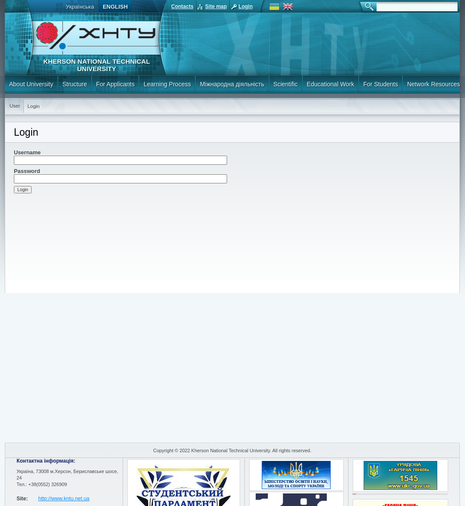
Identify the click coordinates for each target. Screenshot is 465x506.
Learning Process (167, 84)
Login (245, 6)
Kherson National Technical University (96, 65)
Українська (80, 6)
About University (31, 84)
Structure (74, 84)
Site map (216, 6)
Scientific (285, 84)
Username (27, 152)
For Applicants (115, 84)
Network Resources (433, 84)
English (115, 6)
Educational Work (330, 84)
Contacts (182, 6)
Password (27, 171)
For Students (380, 84)
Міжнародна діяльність (232, 84)
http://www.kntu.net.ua (63, 499)
